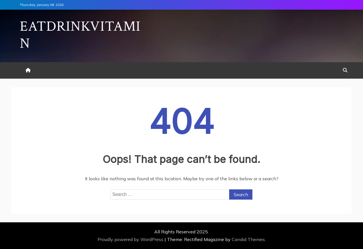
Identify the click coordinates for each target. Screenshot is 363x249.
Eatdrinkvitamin (80, 35)
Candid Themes (248, 239)
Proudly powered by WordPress (131, 239)
